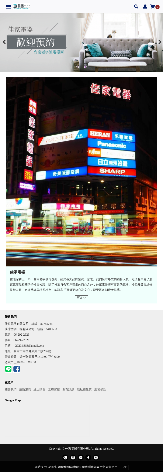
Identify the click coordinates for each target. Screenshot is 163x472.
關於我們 (11, 389)
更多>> (81, 297)
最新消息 (25, 389)
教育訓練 (68, 389)
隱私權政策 (84, 389)
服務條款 (100, 389)
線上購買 (39, 389)
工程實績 (54, 389)
